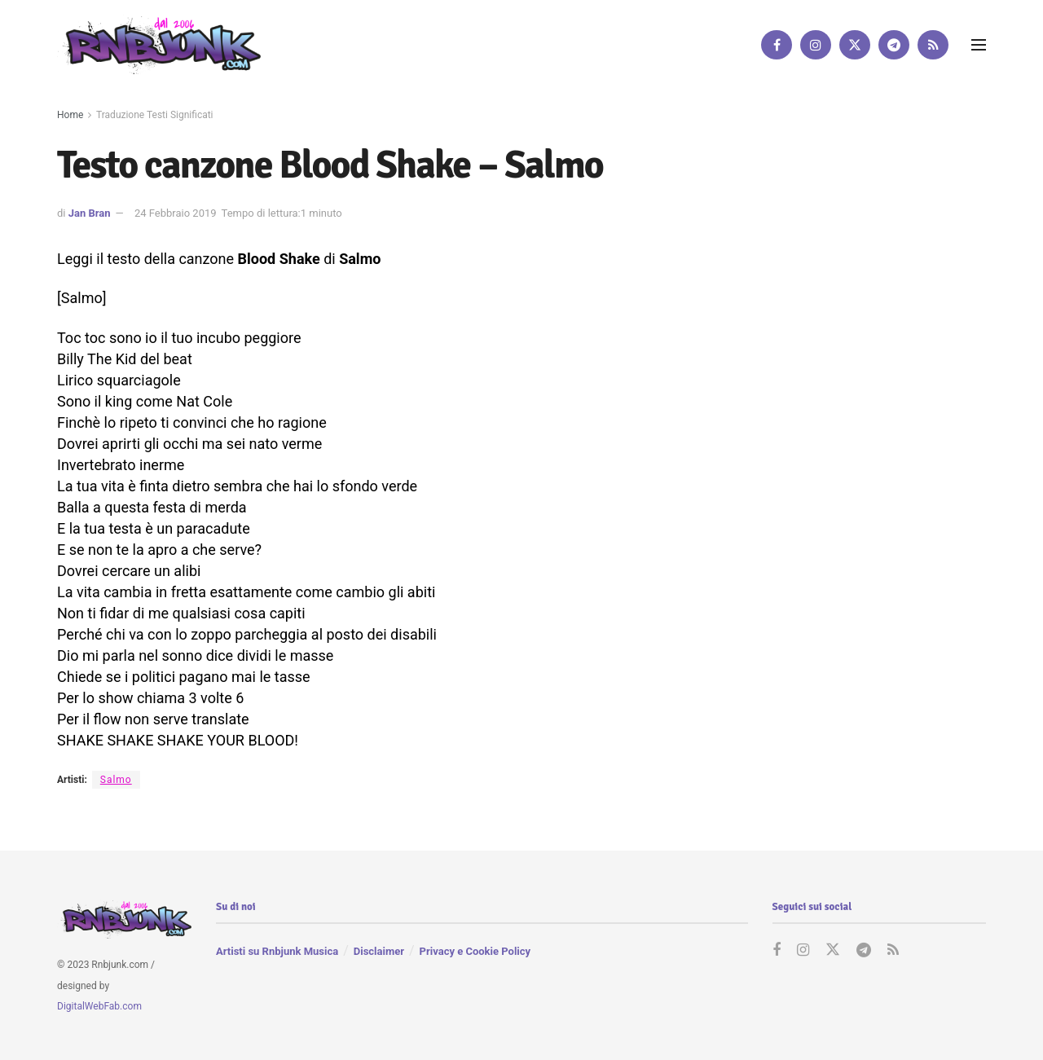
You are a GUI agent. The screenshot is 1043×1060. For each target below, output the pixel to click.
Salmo (116, 779)
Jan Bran (89, 213)
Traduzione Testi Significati (154, 115)
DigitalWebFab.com (99, 1006)
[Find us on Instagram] (815, 44)
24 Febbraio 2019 (175, 213)
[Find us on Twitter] (854, 44)
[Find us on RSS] (933, 44)
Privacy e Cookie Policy (475, 951)
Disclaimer (379, 951)
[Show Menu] (978, 45)
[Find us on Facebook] (776, 44)
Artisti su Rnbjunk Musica (277, 951)
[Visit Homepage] (159, 44)
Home (70, 115)
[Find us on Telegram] (893, 44)
